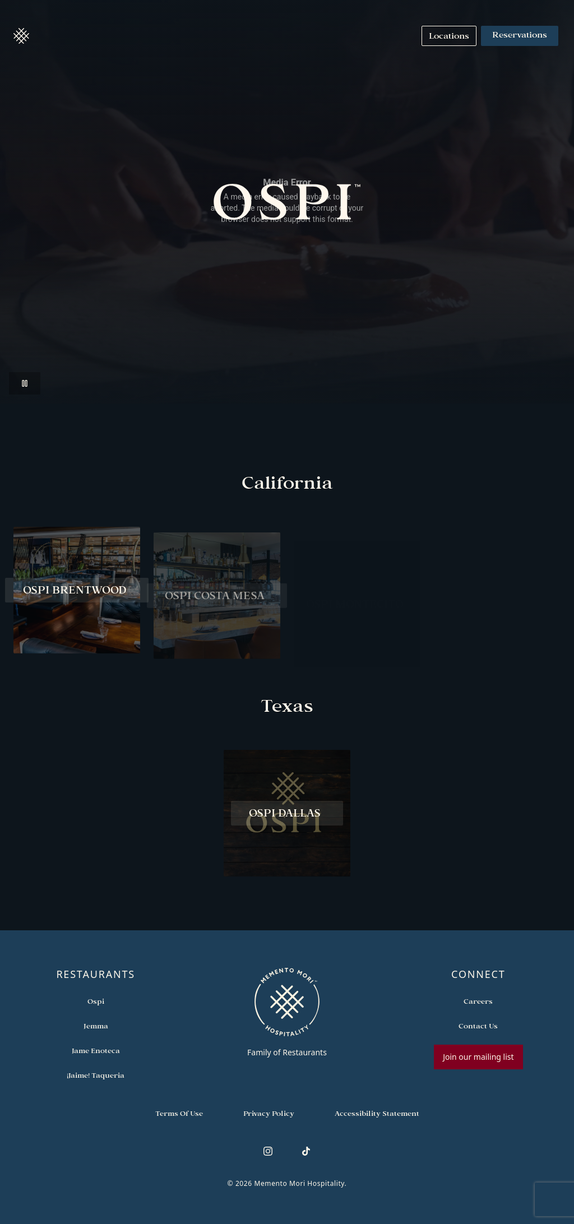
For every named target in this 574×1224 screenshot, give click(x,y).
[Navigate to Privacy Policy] (268, 1113)
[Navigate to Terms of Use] (179, 1113)
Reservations (519, 36)
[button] (21, 36)
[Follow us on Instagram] (268, 1151)
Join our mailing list (478, 1056)
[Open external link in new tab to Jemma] (95, 1026)
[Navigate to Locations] (449, 36)
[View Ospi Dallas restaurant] (287, 818)
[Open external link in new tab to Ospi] (95, 1001)
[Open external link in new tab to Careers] (478, 1001)
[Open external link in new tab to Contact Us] (478, 1026)
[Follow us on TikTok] (306, 1151)
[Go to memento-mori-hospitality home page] (286, 1012)
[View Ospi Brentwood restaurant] (76, 595)
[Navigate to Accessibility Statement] (376, 1113)
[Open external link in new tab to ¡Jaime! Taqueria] (95, 1075)
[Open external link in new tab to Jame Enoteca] (96, 1050)
